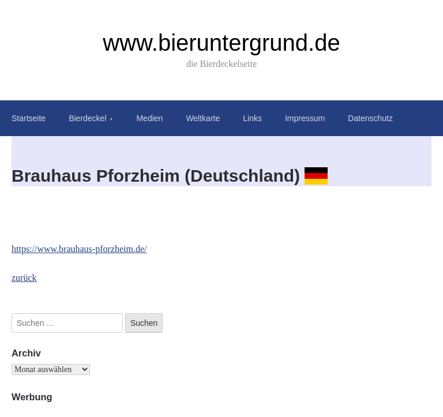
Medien (149, 118)
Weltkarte (203, 118)
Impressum (305, 118)
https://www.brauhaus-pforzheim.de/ (79, 249)
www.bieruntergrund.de (221, 42)
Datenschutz (370, 118)
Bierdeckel (87, 118)
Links (252, 118)
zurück (24, 278)
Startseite (29, 118)
